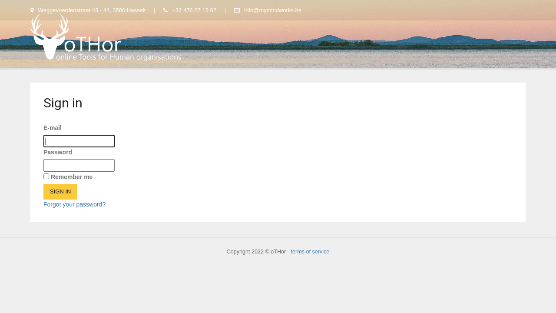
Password (57, 152)
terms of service (310, 252)
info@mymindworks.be (267, 10)
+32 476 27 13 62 (190, 10)
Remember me (72, 176)
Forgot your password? (74, 204)
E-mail (52, 127)
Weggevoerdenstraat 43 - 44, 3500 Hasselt (88, 10)
